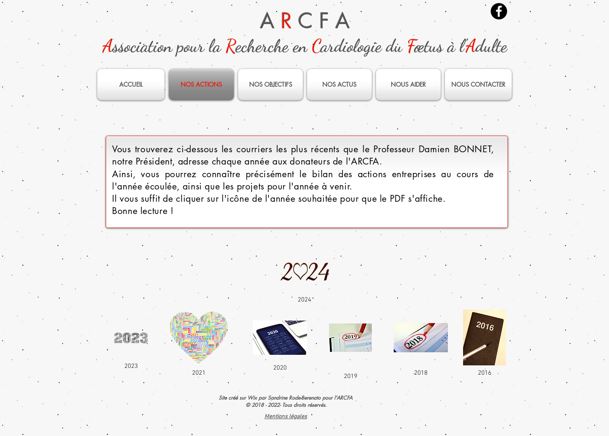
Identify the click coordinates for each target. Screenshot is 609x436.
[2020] (280, 343)
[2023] (131, 343)
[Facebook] (499, 11)
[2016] (484, 343)
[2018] (421, 343)
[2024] (304, 277)
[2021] (199, 343)
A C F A (305, 20)
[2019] (350, 343)
